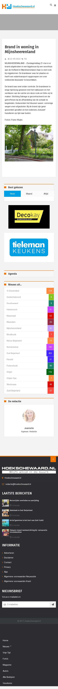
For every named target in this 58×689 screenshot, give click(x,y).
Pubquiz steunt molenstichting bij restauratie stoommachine (28, 531)
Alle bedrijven (9, 677)
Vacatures (7, 683)
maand (29, 194)
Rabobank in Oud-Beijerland (21, 510)
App (6, 572)
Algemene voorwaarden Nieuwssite (20, 576)
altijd (46, 194)
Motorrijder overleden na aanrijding (24, 500)
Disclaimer (8, 557)
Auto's (5, 671)
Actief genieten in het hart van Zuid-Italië (26, 520)
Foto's (5, 659)
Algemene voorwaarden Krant (17, 581)
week (12, 194)
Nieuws (7, 646)
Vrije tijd (6, 652)
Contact (7, 562)
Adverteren (9, 553)
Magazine (7, 665)
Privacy (7, 567)
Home (5, 640)
